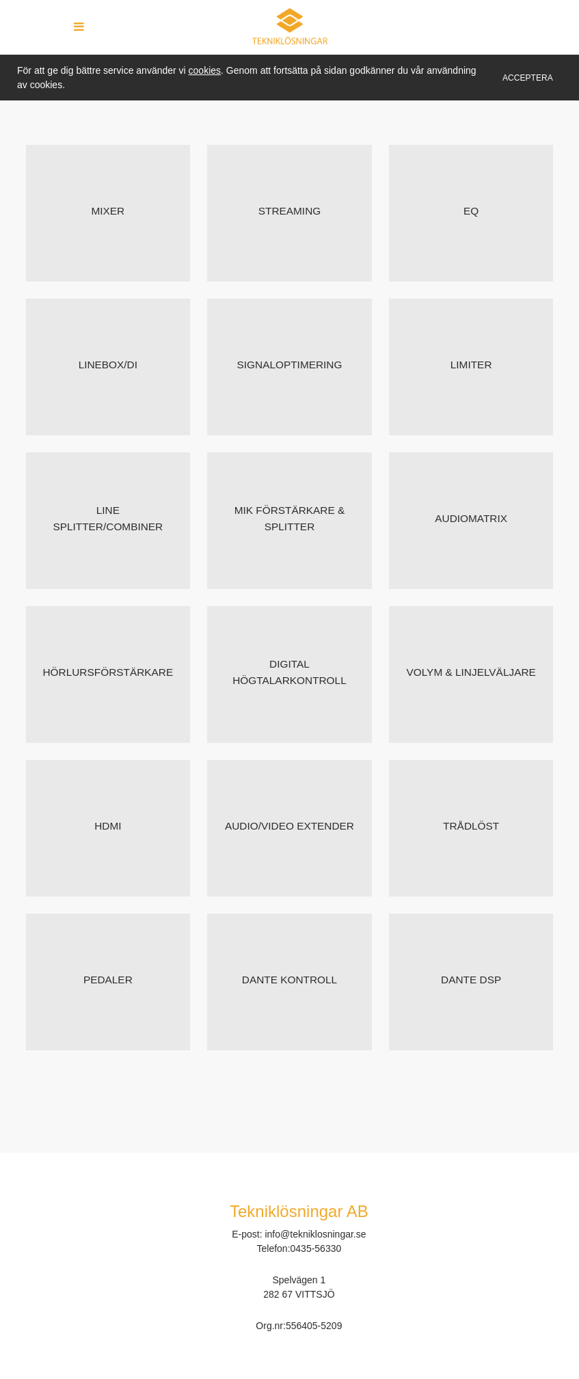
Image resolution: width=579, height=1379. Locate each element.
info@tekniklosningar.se (315, 1234)
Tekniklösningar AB (299, 1211)
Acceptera (527, 78)
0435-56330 (316, 1248)
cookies (205, 70)
